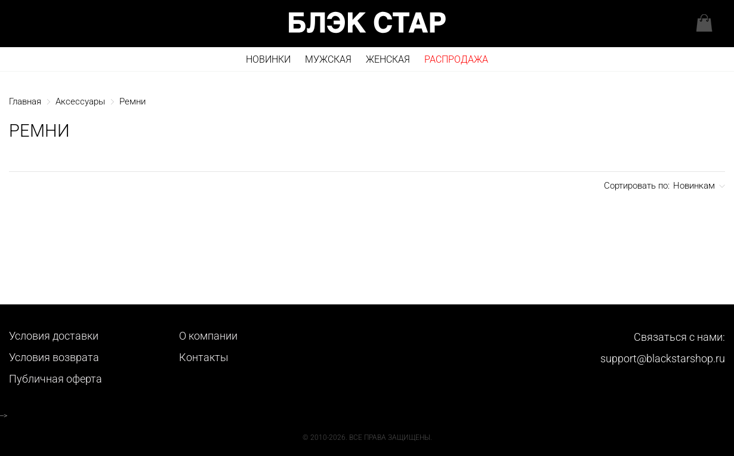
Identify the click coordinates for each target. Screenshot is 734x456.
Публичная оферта (55, 378)
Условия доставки (53, 335)
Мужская (328, 59)
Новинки (268, 59)
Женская (388, 59)
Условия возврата (54, 357)
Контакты (204, 357)
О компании (208, 335)
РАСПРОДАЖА (456, 59)
